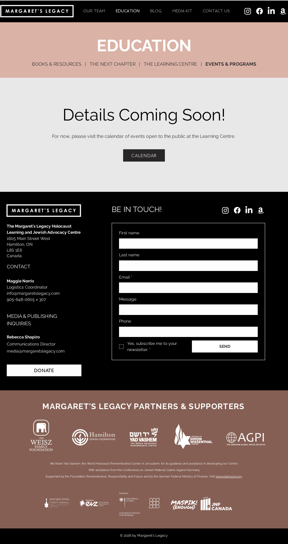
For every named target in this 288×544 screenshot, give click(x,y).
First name (129, 233)
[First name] (186, 243)
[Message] (186, 309)
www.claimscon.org (229, 476)
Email (126, 277)
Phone (125, 321)
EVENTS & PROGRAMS (230, 64)
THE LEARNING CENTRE (170, 64)
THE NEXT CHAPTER (112, 64)
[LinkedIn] (271, 11)
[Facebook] (259, 11)
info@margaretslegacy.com (33, 293)
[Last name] (186, 265)
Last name (129, 254)
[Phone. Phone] (194, 332)
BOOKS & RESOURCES (56, 64)
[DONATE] (44, 370)
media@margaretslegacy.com (36, 351)
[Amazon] (283, 11)
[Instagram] (247, 11)
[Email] (186, 287)
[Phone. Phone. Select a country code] (128, 331)
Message (127, 299)
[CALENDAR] (144, 155)
